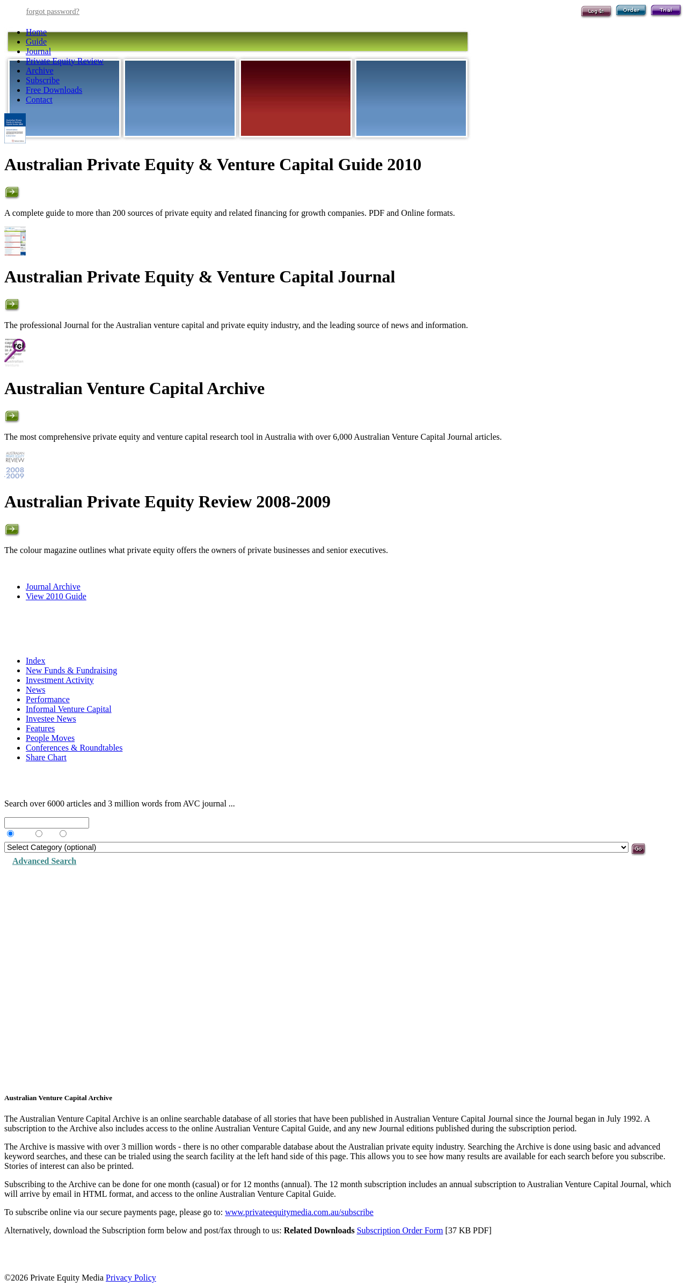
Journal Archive (53, 586)
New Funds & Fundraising (71, 670)
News (35, 689)
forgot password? (52, 11)
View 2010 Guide (56, 596)
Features (40, 728)
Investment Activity (60, 680)
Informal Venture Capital (69, 709)
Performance (48, 699)
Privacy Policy (131, 1277)
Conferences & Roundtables (74, 747)
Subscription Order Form (400, 1230)
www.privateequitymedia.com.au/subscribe (299, 1212)
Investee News (51, 718)
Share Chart (46, 757)
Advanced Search (44, 861)
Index (35, 660)
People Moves (50, 738)
